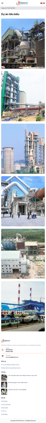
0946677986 (9, 351)
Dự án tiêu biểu (11, 8)
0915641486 (9, 349)
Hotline (7, 348)
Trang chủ (3, 8)
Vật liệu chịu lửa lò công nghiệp (17, 389)
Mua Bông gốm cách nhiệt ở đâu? (17, 382)
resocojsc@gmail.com (12, 357)
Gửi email (8, 355)
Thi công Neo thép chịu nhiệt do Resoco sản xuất (22, 375)
